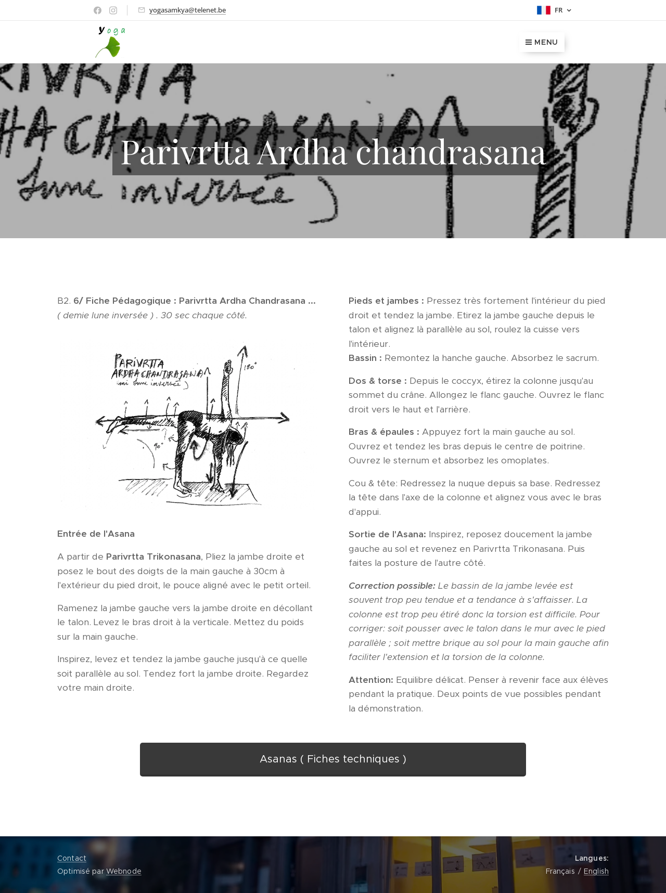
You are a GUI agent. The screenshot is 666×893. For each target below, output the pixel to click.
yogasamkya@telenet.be (187, 10)
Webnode (124, 871)
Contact (71, 858)
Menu (542, 42)
